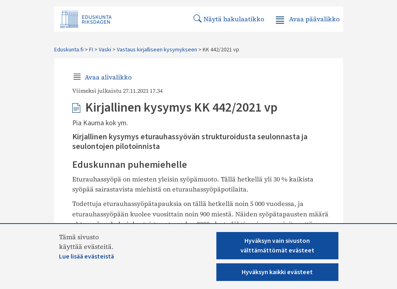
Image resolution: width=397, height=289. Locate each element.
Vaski (105, 50)
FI (91, 50)
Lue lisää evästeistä (86, 256)
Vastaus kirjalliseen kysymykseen (157, 50)
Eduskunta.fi (68, 50)
